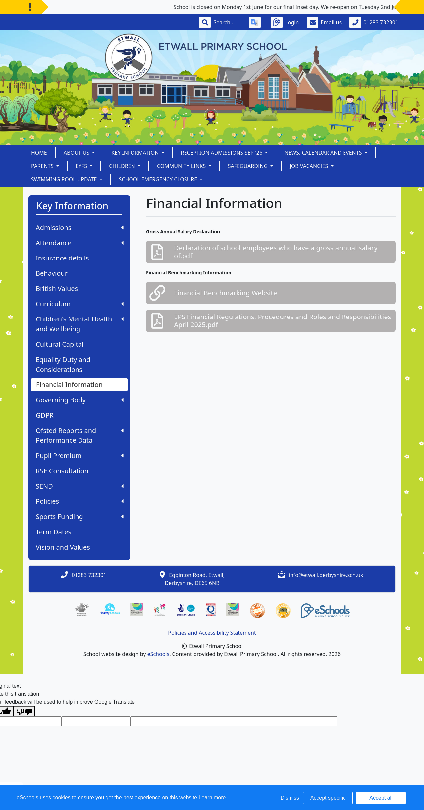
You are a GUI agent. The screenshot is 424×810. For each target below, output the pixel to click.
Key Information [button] (135, 152)
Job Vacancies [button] (309, 166)
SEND (80, 486)
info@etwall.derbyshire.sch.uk (326, 575)
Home (39, 152)
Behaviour (52, 273)
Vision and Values (63, 547)
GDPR (45, 415)
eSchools (158, 654)
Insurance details (62, 258)
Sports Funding (80, 516)
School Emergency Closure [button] (159, 179)
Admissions (80, 227)
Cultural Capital (59, 344)
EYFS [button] (82, 166)
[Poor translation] (24, 711)
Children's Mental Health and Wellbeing (80, 324)
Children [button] (122, 166)
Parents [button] (43, 166)
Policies (80, 501)
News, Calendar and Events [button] (323, 152)
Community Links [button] (182, 166)
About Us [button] (77, 152)
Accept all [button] (380, 798)
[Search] (227, 22)
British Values (57, 288)
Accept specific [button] (328, 798)
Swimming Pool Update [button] (64, 179)
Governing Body (80, 399)
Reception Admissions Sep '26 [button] (222, 152)
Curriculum (80, 303)
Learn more (212, 797)
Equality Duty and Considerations (63, 364)
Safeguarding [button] (248, 166)
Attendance (80, 242)
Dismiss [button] (290, 798)
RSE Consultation (62, 470)
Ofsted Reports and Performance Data (80, 435)
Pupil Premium (80, 455)
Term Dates (53, 531)
